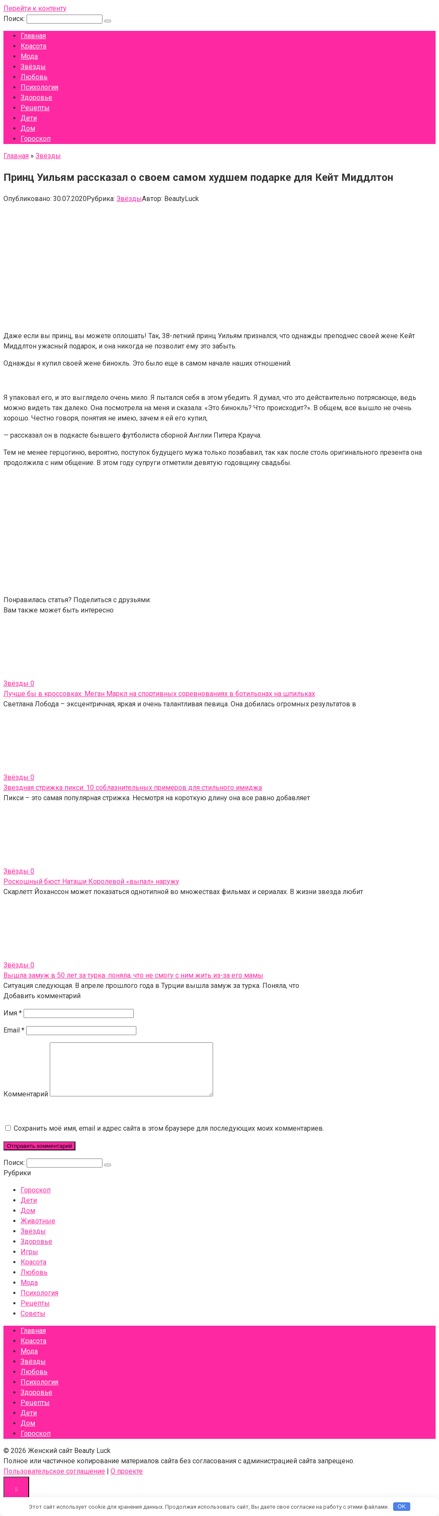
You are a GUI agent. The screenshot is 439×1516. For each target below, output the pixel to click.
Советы (33, 1324)
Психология (39, 87)
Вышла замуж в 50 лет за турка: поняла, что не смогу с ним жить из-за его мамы (133, 975)
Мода (29, 56)
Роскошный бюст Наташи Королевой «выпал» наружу (91, 881)
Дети (29, 118)
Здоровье (36, 97)
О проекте (127, 1481)
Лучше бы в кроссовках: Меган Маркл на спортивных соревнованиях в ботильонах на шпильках (159, 694)
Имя (12, 1013)
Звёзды (33, 67)
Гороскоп (36, 139)
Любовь (34, 77)
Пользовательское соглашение (54, 1481)
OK (401, 1506)
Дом (28, 128)
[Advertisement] (219, 264)
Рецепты (35, 108)
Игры (29, 1262)
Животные (38, 1231)
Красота (33, 46)
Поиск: (15, 19)
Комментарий (25, 1104)
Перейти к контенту (34, 8)
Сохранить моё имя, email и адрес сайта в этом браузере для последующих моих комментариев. (169, 1139)
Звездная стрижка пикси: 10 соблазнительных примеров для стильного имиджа (132, 788)
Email (13, 1030)
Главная (33, 36)
